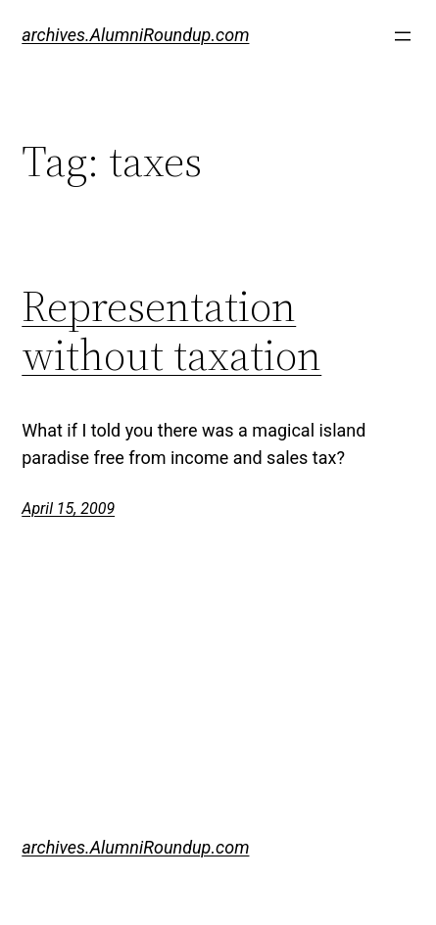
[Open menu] (402, 36)
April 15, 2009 (68, 508)
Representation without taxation (171, 331)
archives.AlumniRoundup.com (135, 34)
